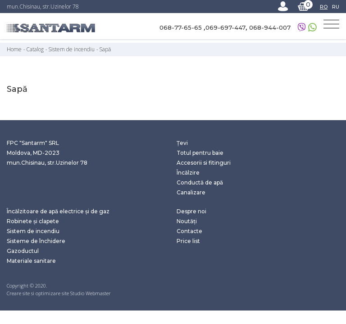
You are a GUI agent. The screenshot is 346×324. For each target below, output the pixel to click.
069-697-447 (225, 27)
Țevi (182, 143)
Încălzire (188, 172)
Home (15, 49)
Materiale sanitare (31, 260)
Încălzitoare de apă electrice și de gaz (58, 211)
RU (335, 7)
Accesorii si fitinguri (204, 162)
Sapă (105, 49)
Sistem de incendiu (72, 49)
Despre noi (191, 211)
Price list (188, 241)
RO (324, 7)
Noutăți (187, 221)
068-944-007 (270, 27)
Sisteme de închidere (36, 241)
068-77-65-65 (181, 27)
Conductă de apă (200, 182)
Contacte (189, 231)
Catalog (35, 49)
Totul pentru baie (200, 152)
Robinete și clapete (33, 221)
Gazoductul (23, 251)
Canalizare (191, 192)
